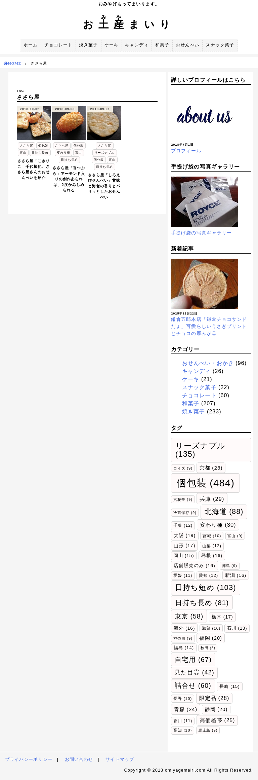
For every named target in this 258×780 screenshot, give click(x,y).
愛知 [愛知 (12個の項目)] (208, 575)
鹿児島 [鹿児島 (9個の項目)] (207, 730)
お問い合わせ (79, 759)
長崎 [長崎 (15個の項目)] (229, 686)
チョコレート (58, 44)
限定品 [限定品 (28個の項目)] (214, 698)
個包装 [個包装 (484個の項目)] (205, 482)
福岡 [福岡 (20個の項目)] (210, 638)
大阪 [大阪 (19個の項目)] (185, 535)
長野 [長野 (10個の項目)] (182, 698)
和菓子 (162, 44)
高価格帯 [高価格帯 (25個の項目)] (217, 720)
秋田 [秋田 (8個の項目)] (208, 648)
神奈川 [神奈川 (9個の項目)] (182, 638)
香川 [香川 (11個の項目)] (182, 720)
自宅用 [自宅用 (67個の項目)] (193, 659)
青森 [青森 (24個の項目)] (185, 709)
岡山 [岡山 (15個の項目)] (184, 555)
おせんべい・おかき (208, 363)
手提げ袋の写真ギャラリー (201, 232)
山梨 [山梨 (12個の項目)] (211, 546)
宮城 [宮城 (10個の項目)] (212, 535)
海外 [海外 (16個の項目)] (184, 628)
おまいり (129, 24)
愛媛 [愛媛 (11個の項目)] (182, 575)
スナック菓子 (220, 44)
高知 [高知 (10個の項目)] (182, 730)
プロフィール (186, 150)
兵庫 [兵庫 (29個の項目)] (212, 499)
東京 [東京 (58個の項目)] (189, 616)
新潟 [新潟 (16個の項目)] (236, 575)
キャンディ (136, 44)
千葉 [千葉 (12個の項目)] (182, 525)
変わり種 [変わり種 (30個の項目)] (218, 525)
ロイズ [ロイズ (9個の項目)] (182, 468)
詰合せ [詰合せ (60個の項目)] (193, 685)
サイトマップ (119, 759)
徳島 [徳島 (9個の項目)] (229, 566)
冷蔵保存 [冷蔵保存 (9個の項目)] (185, 513)
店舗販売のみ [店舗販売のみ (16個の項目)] (194, 565)
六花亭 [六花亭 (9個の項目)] (182, 499)
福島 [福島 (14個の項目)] (184, 647)
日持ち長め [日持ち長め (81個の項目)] (202, 602)
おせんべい (187, 44)
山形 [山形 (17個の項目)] (184, 545)
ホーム (31, 44)
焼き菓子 (88, 44)
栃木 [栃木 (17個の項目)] (222, 617)
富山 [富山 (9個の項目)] (235, 536)
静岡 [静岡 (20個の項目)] (216, 709)
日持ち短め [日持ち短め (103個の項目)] (205, 587)
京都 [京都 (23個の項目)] (211, 468)
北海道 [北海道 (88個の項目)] (224, 512)
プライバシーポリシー (28, 759)
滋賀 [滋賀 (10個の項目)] (211, 628)
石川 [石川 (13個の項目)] (237, 628)
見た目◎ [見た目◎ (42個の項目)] (194, 672)
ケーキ (111, 44)
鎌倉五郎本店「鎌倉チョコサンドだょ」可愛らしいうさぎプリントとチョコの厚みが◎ (209, 326)
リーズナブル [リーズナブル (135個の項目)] (200, 450)
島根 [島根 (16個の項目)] (212, 555)
